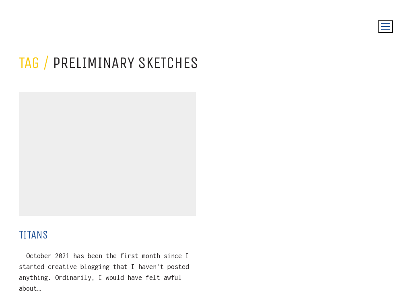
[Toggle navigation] (385, 26)
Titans (33, 234)
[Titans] (107, 154)
